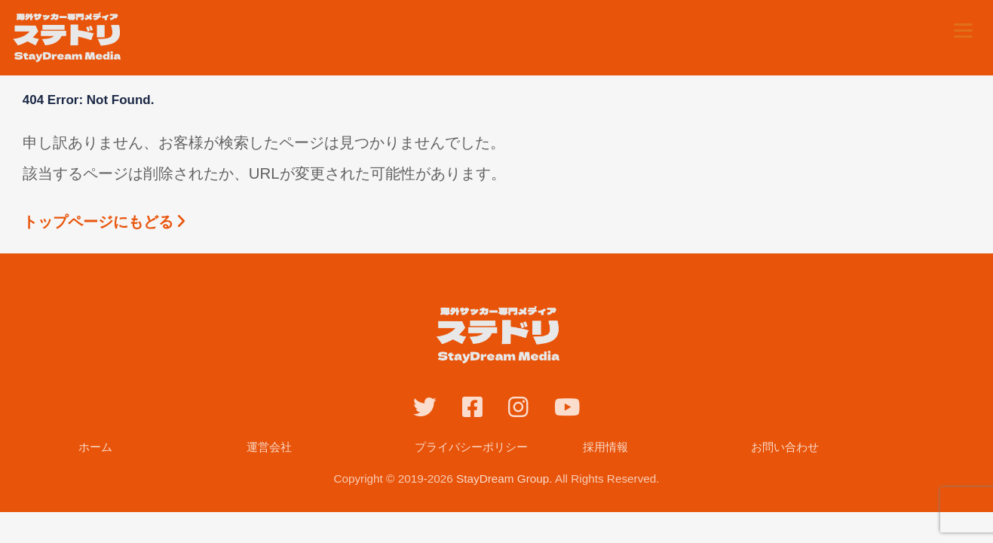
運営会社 (269, 446)
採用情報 (605, 446)
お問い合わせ (785, 446)
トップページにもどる (104, 221)
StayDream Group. (504, 478)
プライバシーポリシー (471, 446)
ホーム (95, 446)
